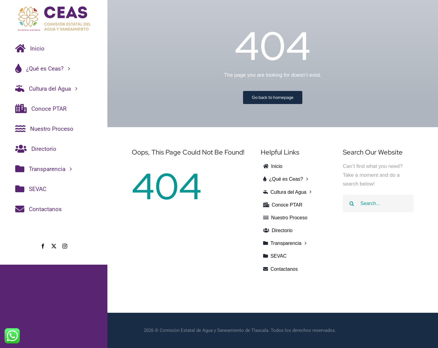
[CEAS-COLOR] (53, 9)
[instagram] (64, 246)
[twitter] (53, 246)
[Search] (351, 203)
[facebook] (42, 246)
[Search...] (378, 203)
